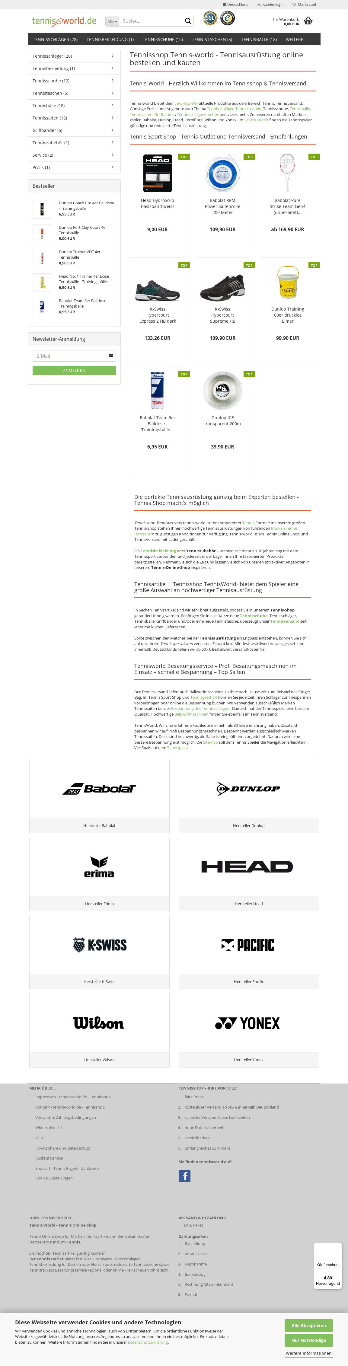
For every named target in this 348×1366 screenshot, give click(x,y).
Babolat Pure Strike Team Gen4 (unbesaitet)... (287, 206)
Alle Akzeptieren (309, 1325)
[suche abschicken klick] (188, 21)
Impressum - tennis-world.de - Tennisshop (73, 1104)
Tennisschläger (220, 108)
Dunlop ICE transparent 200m (222, 420)
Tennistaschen (248, 108)
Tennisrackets (41, 1277)
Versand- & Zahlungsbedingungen (65, 1125)
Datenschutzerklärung (148, 1342)
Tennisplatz (177, 747)
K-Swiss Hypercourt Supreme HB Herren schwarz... (223, 315)
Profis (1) (41, 167)
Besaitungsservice (71, 1277)
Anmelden (74, 370)
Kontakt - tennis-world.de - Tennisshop (70, 1114)
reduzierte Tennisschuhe (136, 1272)
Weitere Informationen (309, 1353)
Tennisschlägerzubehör (198, 114)
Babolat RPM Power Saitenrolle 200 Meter (222, 206)
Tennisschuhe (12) (163, 39)
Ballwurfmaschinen (191, 714)
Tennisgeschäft (203, 697)
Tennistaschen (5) (212, 39)
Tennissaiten (141, 114)
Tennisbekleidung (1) (110, 39)
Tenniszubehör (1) (51, 142)
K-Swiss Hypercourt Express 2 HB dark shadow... (157, 315)
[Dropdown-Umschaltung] (112, 21)
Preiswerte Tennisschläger (116, 1266)
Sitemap (210, 742)
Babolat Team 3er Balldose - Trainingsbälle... (157, 423)
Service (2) (43, 155)
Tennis (248, 522)
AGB (39, 1145)
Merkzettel (304, 4)
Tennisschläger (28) (55, 39)
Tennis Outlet (256, 120)
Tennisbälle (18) (259, 39)
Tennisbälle (300, 108)
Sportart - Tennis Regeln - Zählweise (67, 1176)
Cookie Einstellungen (54, 1185)
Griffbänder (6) (47, 130)
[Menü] (338, 1246)
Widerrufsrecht (48, 1135)
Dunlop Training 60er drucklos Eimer (287, 315)
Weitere (294, 39)
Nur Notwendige (309, 1340)
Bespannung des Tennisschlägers (200, 708)
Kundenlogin (270, 4)
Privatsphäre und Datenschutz (62, 1155)
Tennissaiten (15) (50, 118)
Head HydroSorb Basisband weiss (157, 203)
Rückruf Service (49, 1166)
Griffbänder (164, 114)
